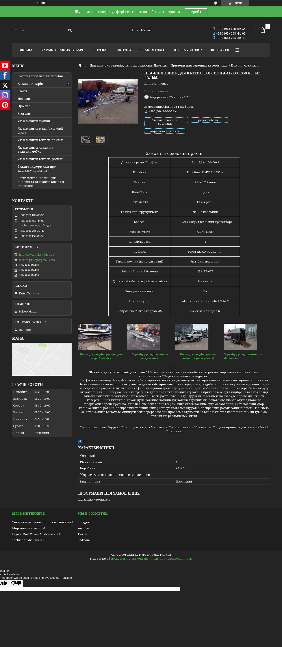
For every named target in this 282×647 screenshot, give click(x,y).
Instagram (84, 522)
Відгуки (24, 114)
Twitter (82, 534)
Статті (22, 91)
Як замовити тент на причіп (40, 140)
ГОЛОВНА (24, 50)
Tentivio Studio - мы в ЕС (29, 540)
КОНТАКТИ (220, 50)
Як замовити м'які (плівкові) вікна (40, 131)
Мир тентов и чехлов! (28, 528)
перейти (196, 11)
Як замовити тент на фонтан (40, 159)
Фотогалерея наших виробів (40, 76)
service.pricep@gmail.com (37, 260)
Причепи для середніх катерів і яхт (199, 65)
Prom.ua (165, 554)
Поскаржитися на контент (129, 558)
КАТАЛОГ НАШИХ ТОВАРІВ (63, 50)
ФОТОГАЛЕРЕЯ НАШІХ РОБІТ (141, 50)
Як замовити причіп (34, 121)
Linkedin (84, 540)
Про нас (24, 106)
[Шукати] (70, 30)
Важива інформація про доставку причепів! (37, 168)
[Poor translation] (16, 583)
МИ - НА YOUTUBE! (187, 50)
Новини (24, 99)
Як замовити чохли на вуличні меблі (35, 149)
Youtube (83, 528)
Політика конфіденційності (171, 558)
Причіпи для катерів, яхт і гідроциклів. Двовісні (128, 65)
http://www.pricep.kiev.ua (36, 254)
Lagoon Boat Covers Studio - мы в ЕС (37, 534)
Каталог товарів (30, 84)
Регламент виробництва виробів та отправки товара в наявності (41, 182)
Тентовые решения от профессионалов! (42, 522)
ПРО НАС (101, 50)
